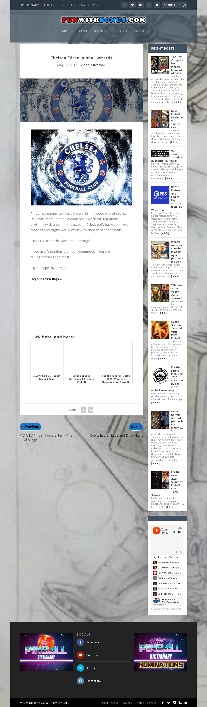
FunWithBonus (160, 608)
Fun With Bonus (38, 702)
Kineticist (140, 25)
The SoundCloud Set (183, 608)
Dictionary (29, 5)
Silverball (98, 65)
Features (100, 25)
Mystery (88, 5)
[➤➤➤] (176, 102)
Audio (48, 5)
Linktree (122, 25)
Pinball (65, 25)
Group (84, 25)
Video (67, 5)
